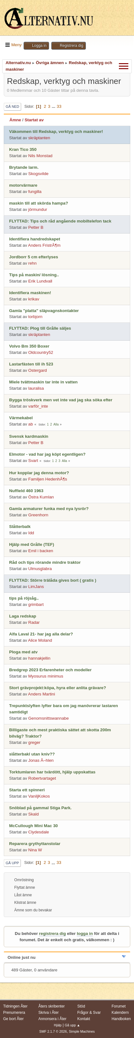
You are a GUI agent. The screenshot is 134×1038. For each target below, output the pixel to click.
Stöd (81, 1006)
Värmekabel (21, 417)
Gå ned (12, 106)
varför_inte (38, 406)
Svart (33, 460)
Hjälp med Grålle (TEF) (31, 544)
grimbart (36, 604)
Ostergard (37, 370)
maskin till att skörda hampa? (38, 203)
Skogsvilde (38, 173)
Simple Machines (82, 1031)
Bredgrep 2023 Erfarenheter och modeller (50, 669)
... (54, 106)
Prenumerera (14, 1012)
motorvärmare (23, 185)
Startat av (34, 120)
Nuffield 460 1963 (26, 490)
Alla (56, 424)
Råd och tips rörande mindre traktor (45, 562)
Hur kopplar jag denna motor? (39, 472)
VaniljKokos (39, 796)
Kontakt (83, 1019)
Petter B (35, 227)
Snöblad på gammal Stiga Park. (40, 807)
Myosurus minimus (45, 676)
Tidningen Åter (15, 1006)
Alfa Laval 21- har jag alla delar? (41, 634)
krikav (33, 299)
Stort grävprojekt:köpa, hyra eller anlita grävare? (57, 687)
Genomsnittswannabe (48, 718)
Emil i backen (40, 550)
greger (34, 742)
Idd (31, 532)
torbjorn (35, 316)
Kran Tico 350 (22, 149)
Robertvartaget (42, 778)
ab (30, 424)
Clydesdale (38, 832)
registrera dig (52, 933)
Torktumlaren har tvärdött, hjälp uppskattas (52, 772)
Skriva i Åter (48, 1012)
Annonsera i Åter (52, 1019)
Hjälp (58, 1025)
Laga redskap (22, 616)
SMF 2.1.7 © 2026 (53, 1031)
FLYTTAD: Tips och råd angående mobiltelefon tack (60, 221)
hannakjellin (39, 658)
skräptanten (39, 137)
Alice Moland (40, 640)
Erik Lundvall (40, 281)
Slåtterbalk (20, 526)
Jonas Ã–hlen (41, 760)
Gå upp (12, 863)
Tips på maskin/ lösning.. (34, 274)
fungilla (35, 191)
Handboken (121, 1019)
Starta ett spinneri (27, 790)
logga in (85, 933)
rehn (32, 263)
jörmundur (37, 209)
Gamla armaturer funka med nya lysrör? (49, 508)
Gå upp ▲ (72, 1025)
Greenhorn (38, 515)
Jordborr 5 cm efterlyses (33, 257)
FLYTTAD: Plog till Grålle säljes (40, 328)
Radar (34, 622)
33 (59, 106)
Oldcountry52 (40, 352)
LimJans (36, 586)
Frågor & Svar (89, 1012)
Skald (33, 814)
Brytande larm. (23, 167)
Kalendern (120, 1012)
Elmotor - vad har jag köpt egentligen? (47, 454)
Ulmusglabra (40, 568)
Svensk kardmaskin (28, 436)
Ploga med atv (23, 652)
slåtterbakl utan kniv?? (32, 754)
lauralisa (36, 388)
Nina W (35, 850)
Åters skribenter (51, 1006)
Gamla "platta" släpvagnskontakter (44, 310)
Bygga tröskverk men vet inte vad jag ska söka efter (60, 400)
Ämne (15, 120)
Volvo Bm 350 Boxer (29, 346)
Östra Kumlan (41, 497)
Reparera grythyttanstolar (34, 843)
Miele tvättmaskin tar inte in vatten (43, 382)
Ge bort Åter (13, 1019)
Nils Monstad (40, 155)
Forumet (119, 1006)
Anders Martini (41, 694)
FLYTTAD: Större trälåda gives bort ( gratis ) (52, 580)
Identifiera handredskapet (34, 239)
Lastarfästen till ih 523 (31, 364)
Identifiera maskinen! (30, 292)
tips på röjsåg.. (24, 598)
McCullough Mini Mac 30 (33, 825)
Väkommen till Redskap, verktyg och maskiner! (56, 131)
